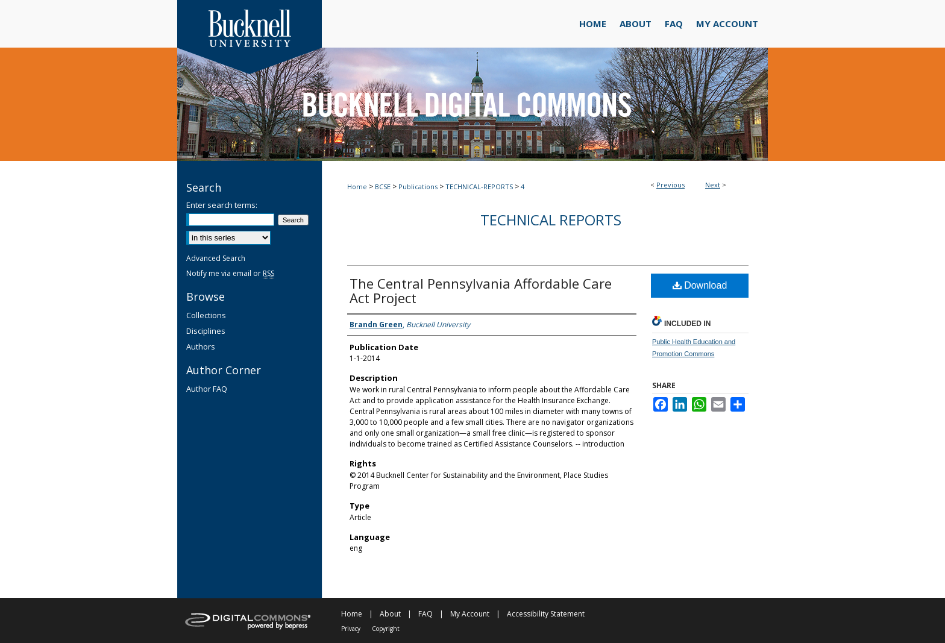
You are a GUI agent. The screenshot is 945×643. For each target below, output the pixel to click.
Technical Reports (550, 220)
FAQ (425, 614)
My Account (469, 614)
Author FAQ (206, 388)
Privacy (350, 628)
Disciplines (205, 330)
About (390, 614)
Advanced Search (215, 258)
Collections (206, 315)
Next (712, 184)
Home (357, 186)
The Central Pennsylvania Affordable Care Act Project (481, 290)
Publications (418, 186)
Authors (200, 346)
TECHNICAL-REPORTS (479, 186)
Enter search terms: (221, 204)
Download (700, 285)
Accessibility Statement (546, 614)
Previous (670, 184)
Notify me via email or (230, 273)
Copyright (386, 628)
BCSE (383, 186)
